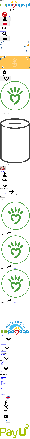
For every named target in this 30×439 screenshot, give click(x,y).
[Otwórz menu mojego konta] (5, 19)
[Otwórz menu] (4, 38)
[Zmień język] (4, 23)
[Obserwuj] (5, 78)
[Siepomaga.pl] (15, 7)
